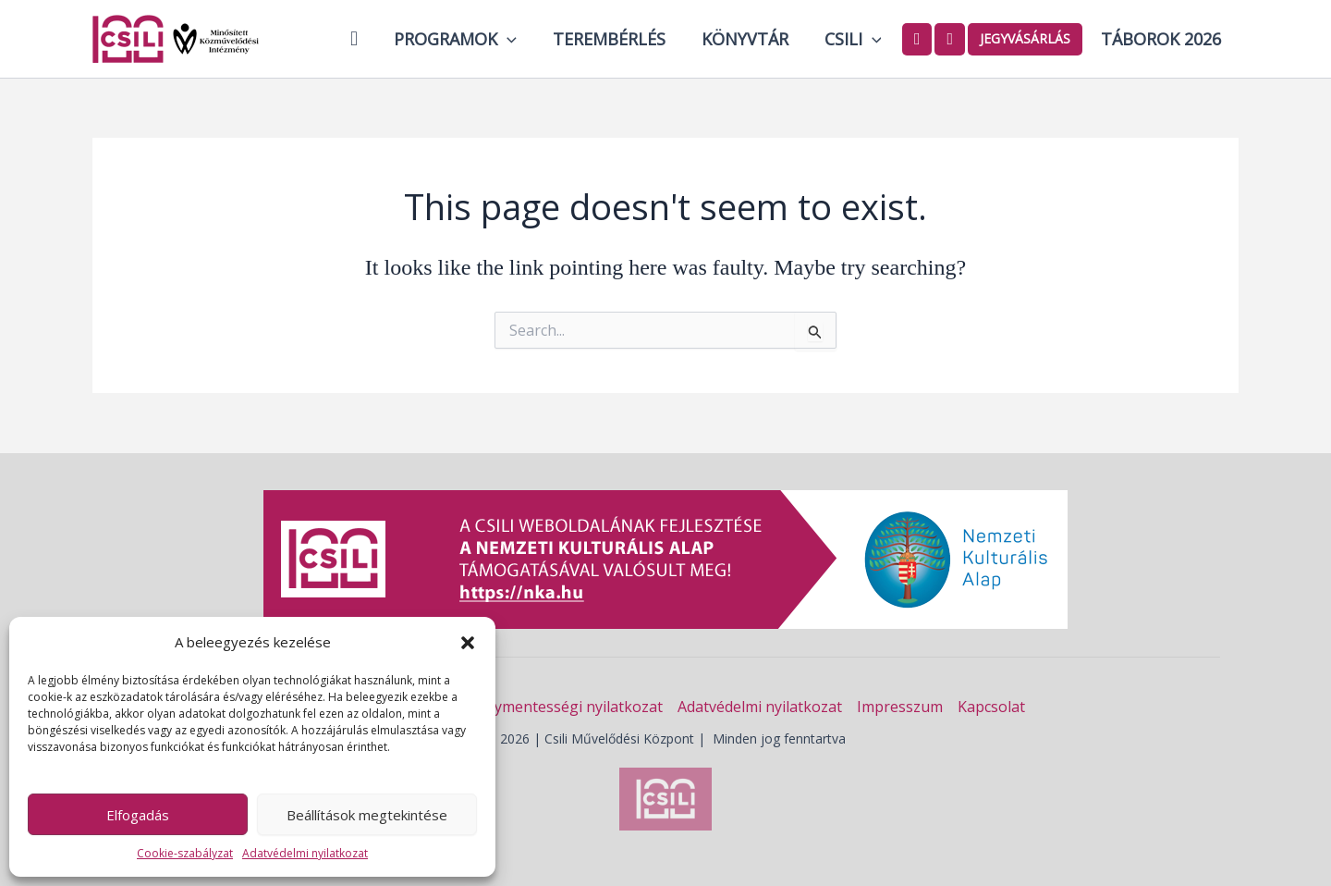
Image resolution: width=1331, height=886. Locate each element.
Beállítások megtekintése (367, 815)
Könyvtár (751, 39)
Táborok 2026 (1162, 39)
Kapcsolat (991, 706)
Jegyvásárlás (1028, 38)
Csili (856, 39)
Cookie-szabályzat (185, 853)
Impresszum (900, 706)
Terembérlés (618, 39)
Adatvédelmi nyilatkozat (305, 853)
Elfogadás (137, 815)
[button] (467, 643)
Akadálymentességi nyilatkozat (555, 706)
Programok (467, 39)
